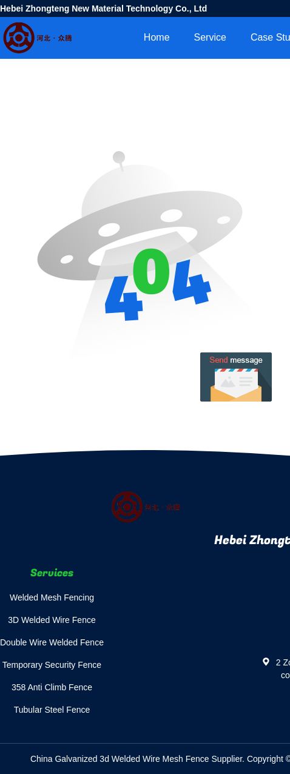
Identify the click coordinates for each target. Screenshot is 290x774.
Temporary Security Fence (51, 665)
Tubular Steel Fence (52, 710)
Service (210, 37)
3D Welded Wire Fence (51, 620)
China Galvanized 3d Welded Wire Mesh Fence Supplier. (138, 759)
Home (157, 37)
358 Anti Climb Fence (52, 687)
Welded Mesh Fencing (52, 597)
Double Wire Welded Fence (52, 642)
